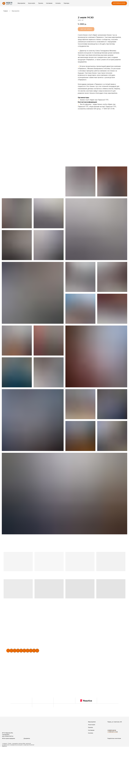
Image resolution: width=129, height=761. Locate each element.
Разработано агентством (114, 738)
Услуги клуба (31, 3)
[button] (119, 3)
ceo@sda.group (111, 730)
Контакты (58, 3)
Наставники (49, 3)
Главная (5, 11)
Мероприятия (21, 3)
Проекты (40, 3)
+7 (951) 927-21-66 (112, 732)
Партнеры (66, 3)
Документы (27, 738)
